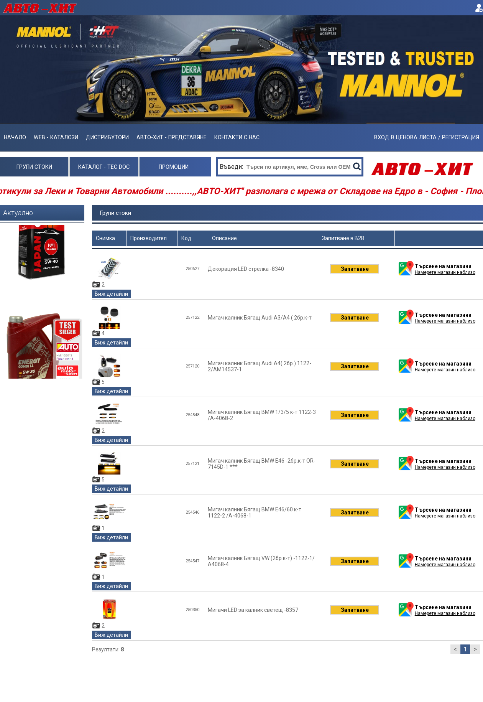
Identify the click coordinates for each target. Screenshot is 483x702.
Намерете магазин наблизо (445, 272)
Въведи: (232, 166)
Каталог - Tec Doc (104, 167)
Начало (15, 137)
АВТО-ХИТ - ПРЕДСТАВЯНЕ (171, 137)
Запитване (355, 269)
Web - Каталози (56, 137)
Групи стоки (34, 167)
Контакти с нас (237, 137)
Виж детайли (111, 294)
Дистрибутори (107, 137)
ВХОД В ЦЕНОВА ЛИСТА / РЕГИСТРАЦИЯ (426, 137)
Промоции (174, 167)
